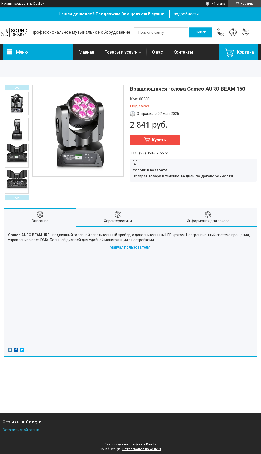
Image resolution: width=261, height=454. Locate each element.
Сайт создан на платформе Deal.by (131, 444)
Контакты (183, 52)
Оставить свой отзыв (21, 430)
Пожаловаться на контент (141, 449)
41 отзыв (218, 3)
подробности (186, 14)
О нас (157, 52)
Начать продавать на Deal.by (22, 3)
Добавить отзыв (245, 32)
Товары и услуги (121, 52)
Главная (86, 52)
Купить (159, 139)
